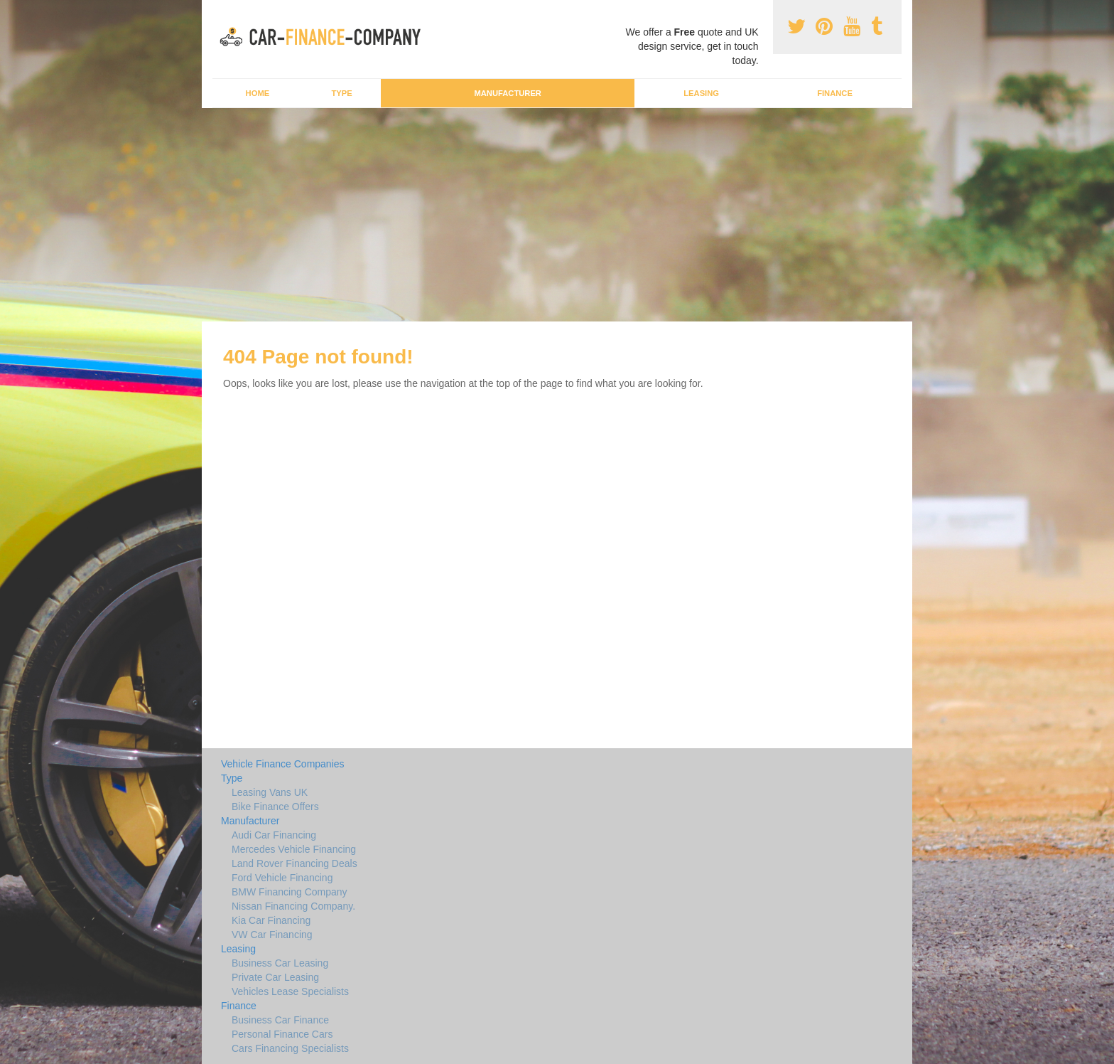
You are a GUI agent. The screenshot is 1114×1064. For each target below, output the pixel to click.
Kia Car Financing (271, 920)
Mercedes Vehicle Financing (294, 849)
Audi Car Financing (274, 835)
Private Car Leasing (275, 977)
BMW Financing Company (289, 892)
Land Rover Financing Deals (294, 863)
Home (258, 93)
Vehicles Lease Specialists (290, 991)
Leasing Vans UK (270, 792)
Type (341, 93)
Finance (835, 93)
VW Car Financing (272, 934)
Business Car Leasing (280, 963)
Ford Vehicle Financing (282, 877)
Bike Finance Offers (275, 806)
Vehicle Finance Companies (283, 764)
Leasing (701, 93)
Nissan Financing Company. (293, 906)
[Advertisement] (557, 214)
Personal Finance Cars (282, 1034)
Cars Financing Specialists (290, 1048)
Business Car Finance (280, 1020)
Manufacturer (507, 93)
